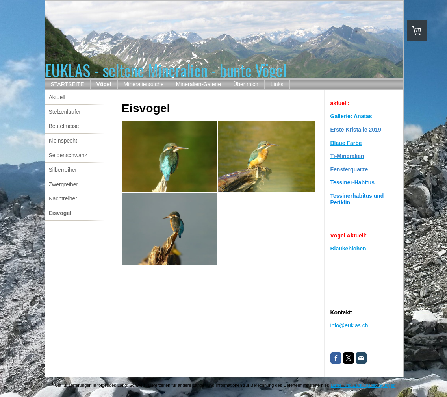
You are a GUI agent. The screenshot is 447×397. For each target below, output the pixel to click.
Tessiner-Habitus (352, 182)
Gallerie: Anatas (351, 116)
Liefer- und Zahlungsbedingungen (363, 385)
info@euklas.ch (349, 325)
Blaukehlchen (348, 248)
